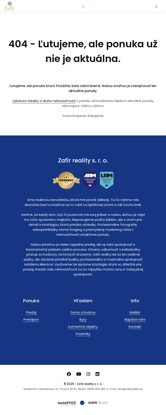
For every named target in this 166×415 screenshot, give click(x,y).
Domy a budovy (83, 312)
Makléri (134, 312)
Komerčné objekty (83, 326)
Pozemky (83, 333)
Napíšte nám (134, 319)
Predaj (31, 312)
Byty (83, 319)
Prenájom (31, 319)
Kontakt (135, 326)
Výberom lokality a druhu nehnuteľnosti (44, 101)
